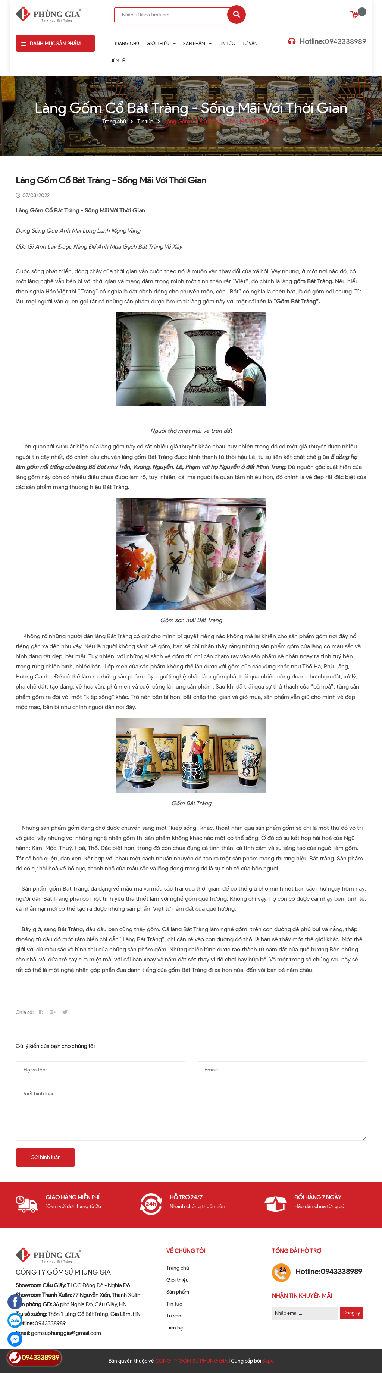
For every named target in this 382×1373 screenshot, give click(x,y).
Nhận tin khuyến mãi (302, 1295)
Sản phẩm (177, 1292)
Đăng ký (351, 1313)
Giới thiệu (177, 1280)
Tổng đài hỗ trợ (297, 1251)
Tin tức (174, 1304)
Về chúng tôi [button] (186, 1251)
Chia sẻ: (25, 1012)
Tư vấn (173, 1316)
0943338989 (333, 41)
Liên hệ (174, 1328)
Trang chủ (177, 1268)
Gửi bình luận (46, 1157)
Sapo (268, 1361)
